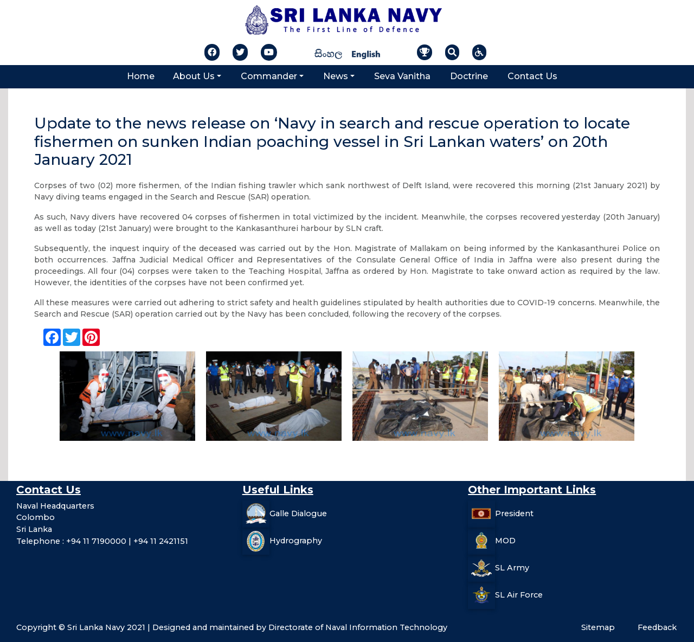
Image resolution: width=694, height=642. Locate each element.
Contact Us (532, 76)
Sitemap (598, 627)
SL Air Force (519, 595)
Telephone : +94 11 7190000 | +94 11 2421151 (102, 541)
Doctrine (469, 76)
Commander (269, 76)
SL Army (512, 568)
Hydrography (295, 540)
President (514, 513)
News (335, 76)
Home (141, 76)
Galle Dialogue (298, 513)
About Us (194, 76)
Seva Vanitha (402, 76)
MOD (505, 540)
